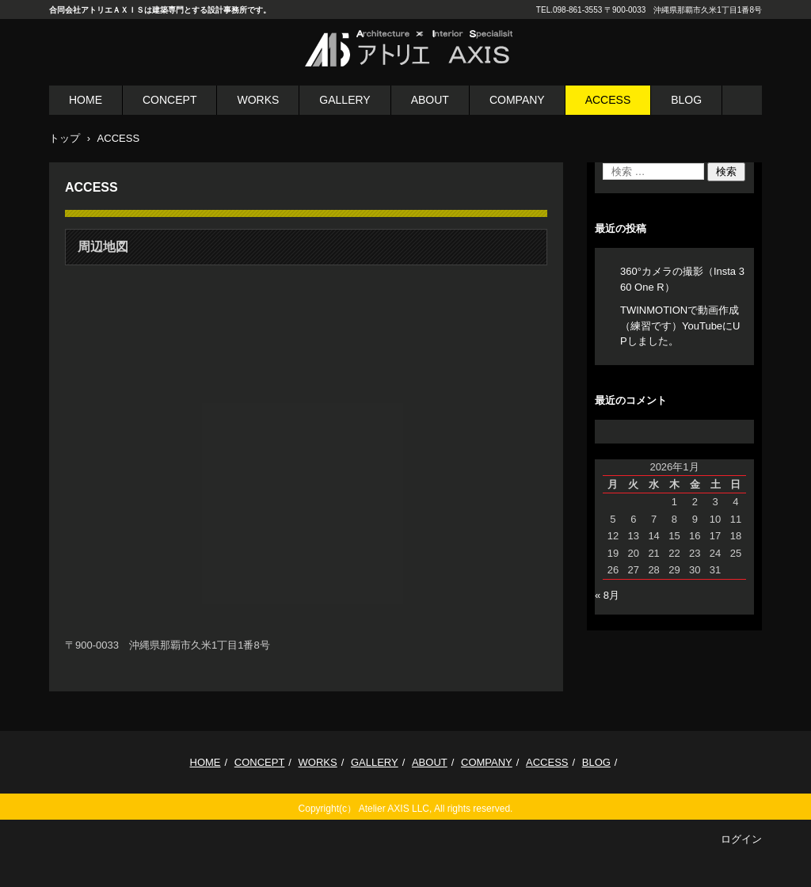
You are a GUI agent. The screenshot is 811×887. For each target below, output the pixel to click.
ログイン (741, 839)
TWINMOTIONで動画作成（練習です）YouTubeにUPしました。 (680, 325)
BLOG (686, 99)
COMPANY (517, 99)
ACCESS (608, 99)
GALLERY (344, 99)
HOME (85, 99)
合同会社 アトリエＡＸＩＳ (392, 78)
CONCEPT (169, 99)
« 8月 (607, 595)
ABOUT (430, 99)
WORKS (258, 99)
